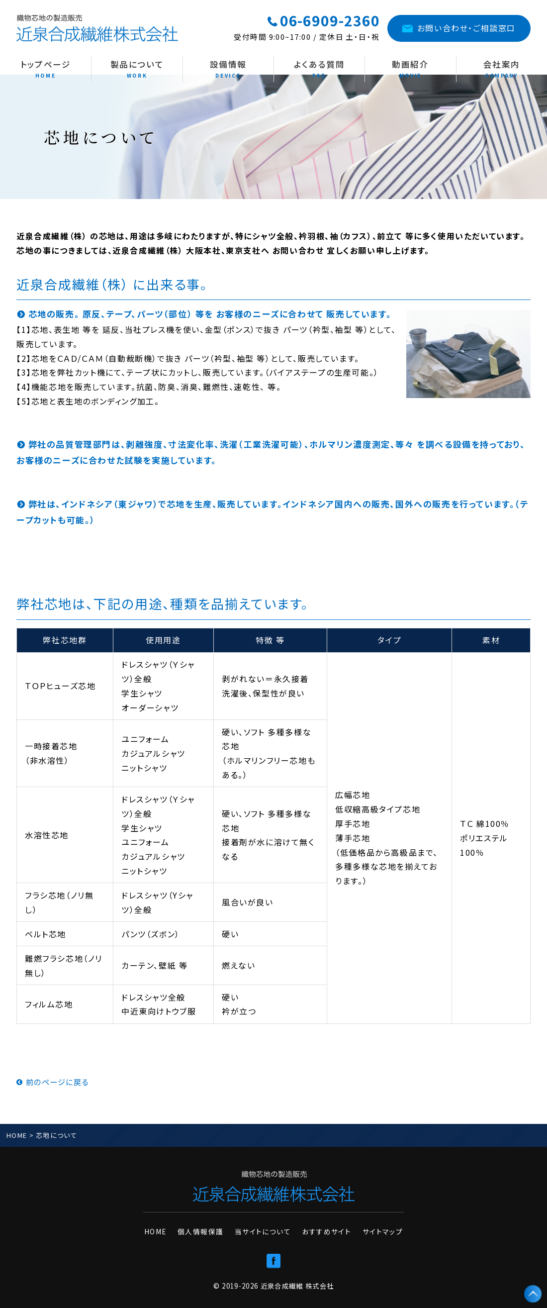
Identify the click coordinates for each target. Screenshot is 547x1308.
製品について (137, 69)
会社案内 (502, 69)
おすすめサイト (323, 1228)
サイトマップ (375, 1228)
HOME (16, 1135)
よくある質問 (319, 69)
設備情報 (228, 69)
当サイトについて (264, 1228)
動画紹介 (410, 69)
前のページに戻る (54, 1082)
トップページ (45, 69)
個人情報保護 (206, 1228)
